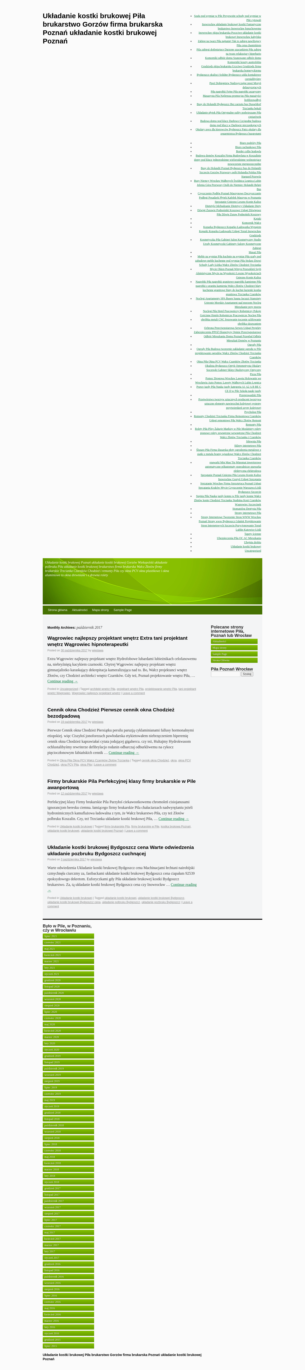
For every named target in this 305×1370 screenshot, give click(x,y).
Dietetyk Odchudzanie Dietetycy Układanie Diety (233, 206)
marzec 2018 (51, 1169)
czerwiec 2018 (52, 1150)
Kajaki (257, 218)
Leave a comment (134, 693)
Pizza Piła (255, 374)
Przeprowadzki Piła (250, 395)
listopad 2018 (52, 1119)
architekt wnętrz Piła (102, 689)
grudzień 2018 (52, 1112)
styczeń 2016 (51, 1333)
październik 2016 (54, 1276)
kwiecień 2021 (52, 955)
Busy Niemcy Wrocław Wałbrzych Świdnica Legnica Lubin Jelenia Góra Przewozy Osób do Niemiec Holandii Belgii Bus (227, 185)
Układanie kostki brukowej (246, 546)
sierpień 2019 (52, 1081)
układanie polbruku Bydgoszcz (121, 902)
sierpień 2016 (52, 1289)
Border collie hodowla (248, 151)
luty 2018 (49, 1175)
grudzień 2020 (52, 980)
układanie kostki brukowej (63, 830)
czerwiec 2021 (52, 942)
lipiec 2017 (50, 1219)
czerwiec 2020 (52, 1018)
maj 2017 (49, 1232)
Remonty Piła (253, 424)
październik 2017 (54, 1201)
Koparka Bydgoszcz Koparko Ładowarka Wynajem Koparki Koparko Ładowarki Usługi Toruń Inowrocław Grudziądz (230, 231)
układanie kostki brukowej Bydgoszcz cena (73, 902)
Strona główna (57, 610)
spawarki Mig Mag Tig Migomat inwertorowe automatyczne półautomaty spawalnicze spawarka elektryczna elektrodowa (233, 466)
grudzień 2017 (52, 1188)
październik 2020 (54, 992)
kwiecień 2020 (52, 1030)
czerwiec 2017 (52, 1226)
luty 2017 (49, 1251)
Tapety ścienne (253, 534)
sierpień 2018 (52, 1137)
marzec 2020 (51, 1037)
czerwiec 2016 (52, 1301)
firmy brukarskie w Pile (145, 826)
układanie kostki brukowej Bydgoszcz (161, 898)
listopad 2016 (52, 1270)
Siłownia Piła (253, 441)
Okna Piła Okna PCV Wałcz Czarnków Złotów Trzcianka (229, 361)
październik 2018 (54, 1125)
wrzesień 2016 (52, 1283)
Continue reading (62, 681)
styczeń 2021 (51, 974)
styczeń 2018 (51, 1182)
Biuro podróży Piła (250, 143)
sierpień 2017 (52, 1213)
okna (173, 760)
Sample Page (122, 610)
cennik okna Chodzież (155, 760)
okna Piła (86, 764)
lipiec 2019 (50, 1087)
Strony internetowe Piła (248, 513)
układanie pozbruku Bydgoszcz (161, 902)
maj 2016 (49, 1308)
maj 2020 (49, 1024)
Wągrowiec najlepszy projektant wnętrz (96, 693)
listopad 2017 (52, 1194)
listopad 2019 (52, 1062)
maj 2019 (49, 1100)
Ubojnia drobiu (252, 542)
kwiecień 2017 (52, 1238)
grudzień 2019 (52, 1056)
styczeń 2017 (51, 1257)
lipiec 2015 (50, 1346)
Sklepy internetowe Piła (247, 445)
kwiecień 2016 (52, 1314)
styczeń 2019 (51, 1106)
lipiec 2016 (50, 1295)
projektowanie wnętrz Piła (161, 689)
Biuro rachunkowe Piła (248, 147)
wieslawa (97, 650)
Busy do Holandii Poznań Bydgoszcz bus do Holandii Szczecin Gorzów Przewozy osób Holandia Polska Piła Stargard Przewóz (230, 172)
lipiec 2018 (50, 1144)
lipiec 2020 (50, 1011)
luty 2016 (49, 1327)
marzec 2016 (51, 1320)
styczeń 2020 (51, 1049)
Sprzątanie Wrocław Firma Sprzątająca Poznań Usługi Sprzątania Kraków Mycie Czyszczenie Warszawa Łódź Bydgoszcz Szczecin (230, 487)
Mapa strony (100, 610)
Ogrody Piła (254, 344)
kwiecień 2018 (52, 1163)
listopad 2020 (52, 986)
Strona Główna (221, 660)
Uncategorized (253, 550)
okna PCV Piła (70, 764)
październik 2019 (54, 1068)
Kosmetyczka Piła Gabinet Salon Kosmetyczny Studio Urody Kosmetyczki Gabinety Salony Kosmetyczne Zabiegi (230, 244)
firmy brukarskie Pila (117, 826)
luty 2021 (49, 967)
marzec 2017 (51, 1245)
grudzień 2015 (52, 1339)
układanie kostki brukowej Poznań (102, 830)
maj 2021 (49, 948)
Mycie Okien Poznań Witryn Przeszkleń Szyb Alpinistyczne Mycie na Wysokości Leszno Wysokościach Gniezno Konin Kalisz (228, 273)
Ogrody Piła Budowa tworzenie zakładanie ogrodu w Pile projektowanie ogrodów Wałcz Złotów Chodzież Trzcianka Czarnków (228, 353)
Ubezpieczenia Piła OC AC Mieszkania (239, 538)
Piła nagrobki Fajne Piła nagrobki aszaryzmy (236, 91)
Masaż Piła (255, 252)
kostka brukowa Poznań (176, 826)
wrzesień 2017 (52, 1207)
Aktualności (79, 610)
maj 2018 (49, 1156)
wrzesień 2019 (52, 1074)
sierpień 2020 (52, 1005)
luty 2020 (49, 1043)
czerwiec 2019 (52, 1093)
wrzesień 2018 (52, 1131)
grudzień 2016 (52, 1264)
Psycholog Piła (252, 412)
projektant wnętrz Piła (130, 689)
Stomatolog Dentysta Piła (246, 508)
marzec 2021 (51, 961)
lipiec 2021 (50, 936)
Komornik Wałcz (251, 222)
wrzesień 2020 (52, 999)
